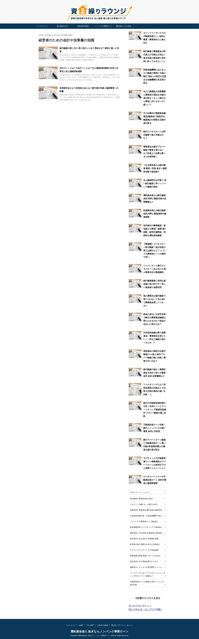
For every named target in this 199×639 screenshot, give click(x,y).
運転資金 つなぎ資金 (123, 26)
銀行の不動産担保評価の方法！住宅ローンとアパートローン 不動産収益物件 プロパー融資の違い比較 (154, 409)
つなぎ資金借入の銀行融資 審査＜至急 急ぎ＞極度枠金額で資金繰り (155, 168)
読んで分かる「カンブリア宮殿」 (146, 609)
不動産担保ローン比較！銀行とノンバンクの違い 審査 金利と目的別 (154, 428)
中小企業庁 (90, 625)
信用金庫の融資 (83, 26)
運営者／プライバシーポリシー (122, 625)
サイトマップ (71, 625)
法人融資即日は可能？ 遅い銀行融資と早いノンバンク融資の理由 (154, 183)
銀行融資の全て (62, 26)
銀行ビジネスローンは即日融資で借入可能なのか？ (154, 134)
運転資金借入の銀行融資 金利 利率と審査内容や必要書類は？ (154, 198)
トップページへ (42, 26)
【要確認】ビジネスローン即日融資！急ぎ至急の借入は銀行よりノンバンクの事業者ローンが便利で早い (154, 250)
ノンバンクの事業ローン (103, 26)
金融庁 (81, 625)
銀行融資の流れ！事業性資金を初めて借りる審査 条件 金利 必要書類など (154, 372)
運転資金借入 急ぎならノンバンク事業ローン (99, 631)
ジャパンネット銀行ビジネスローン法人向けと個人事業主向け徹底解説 (154, 269)
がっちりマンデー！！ (140, 605)
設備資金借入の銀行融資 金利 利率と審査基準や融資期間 (154, 213)
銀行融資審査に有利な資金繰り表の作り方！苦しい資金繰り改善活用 (154, 284)
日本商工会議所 (102, 625)
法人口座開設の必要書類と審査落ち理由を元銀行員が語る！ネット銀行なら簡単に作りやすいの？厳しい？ (154, 98)
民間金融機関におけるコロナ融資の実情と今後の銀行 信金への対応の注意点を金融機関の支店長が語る (154, 76)
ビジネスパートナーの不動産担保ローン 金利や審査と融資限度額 (154, 480)
